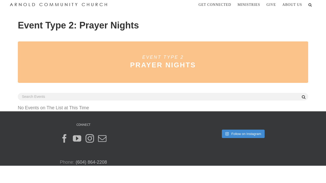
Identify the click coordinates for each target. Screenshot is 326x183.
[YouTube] (77, 138)
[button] (316, 4)
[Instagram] (90, 138)
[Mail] (102, 138)
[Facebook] (64, 138)
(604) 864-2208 (91, 162)
